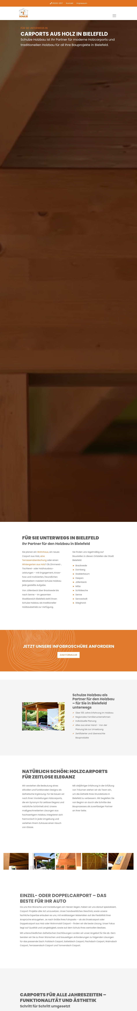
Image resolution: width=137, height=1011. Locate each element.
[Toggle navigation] (114, 16)
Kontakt (69, 3)
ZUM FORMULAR (68, 655)
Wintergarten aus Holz (33, 564)
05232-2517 (56, 3)
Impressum (82, 3)
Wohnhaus (42, 552)
